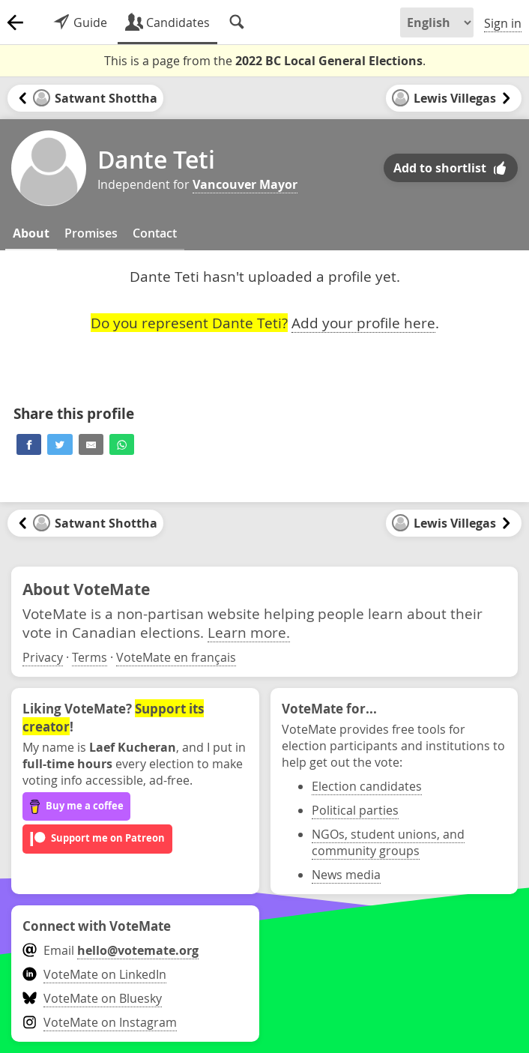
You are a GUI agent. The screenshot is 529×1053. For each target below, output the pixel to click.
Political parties (355, 810)
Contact (155, 233)
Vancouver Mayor (245, 184)
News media (346, 874)
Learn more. (249, 632)
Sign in (503, 23)
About (31, 233)
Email (110, 950)
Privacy (42, 657)
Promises (91, 233)
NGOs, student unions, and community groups (388, 842)
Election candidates (367, 786)
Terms (89, 657)
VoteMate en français (176, 657)
